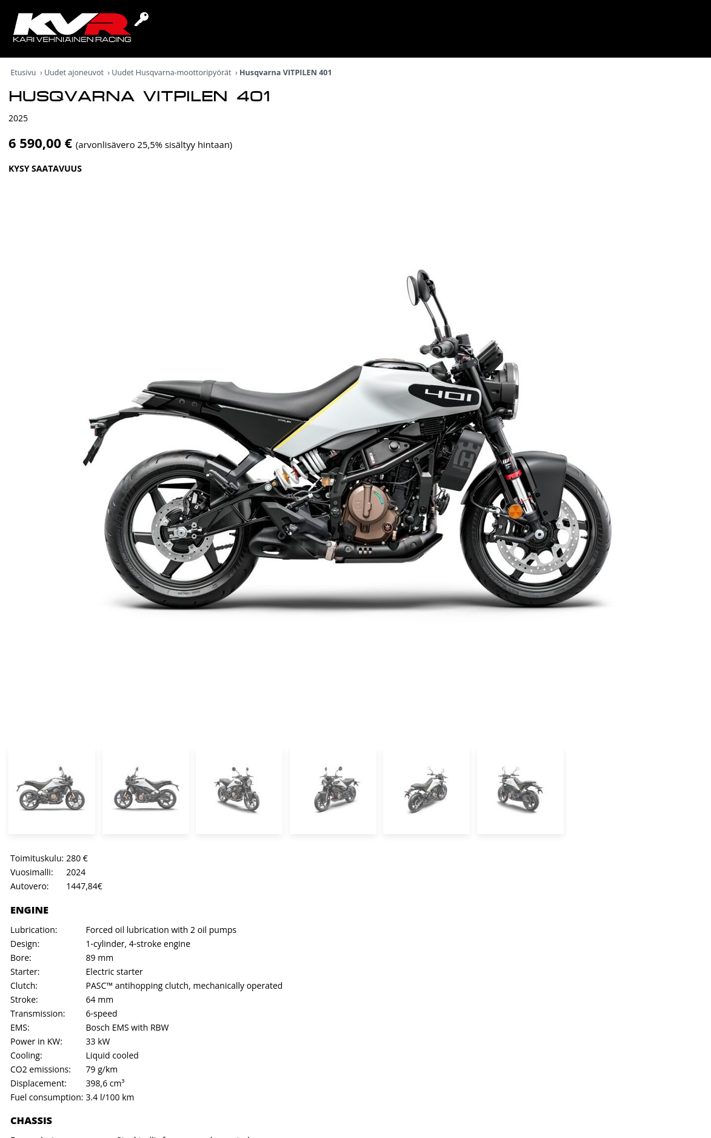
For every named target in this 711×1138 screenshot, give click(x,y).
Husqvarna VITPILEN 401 (285, 72)
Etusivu (23, 72)
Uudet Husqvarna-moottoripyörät (171, 72)
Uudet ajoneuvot (74, 72)
